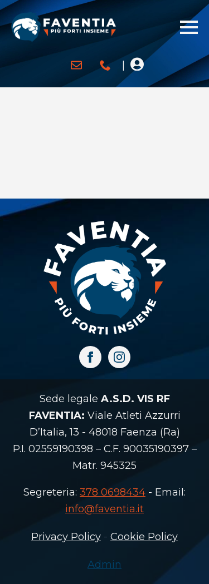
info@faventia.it (104, 509)
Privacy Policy (66, 537)
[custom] (76, 65)
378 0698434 (112, 492)
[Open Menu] (189, 27)
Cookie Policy (144, 537)
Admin (104, 564)
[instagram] (119, 357)
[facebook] (90, 357)
